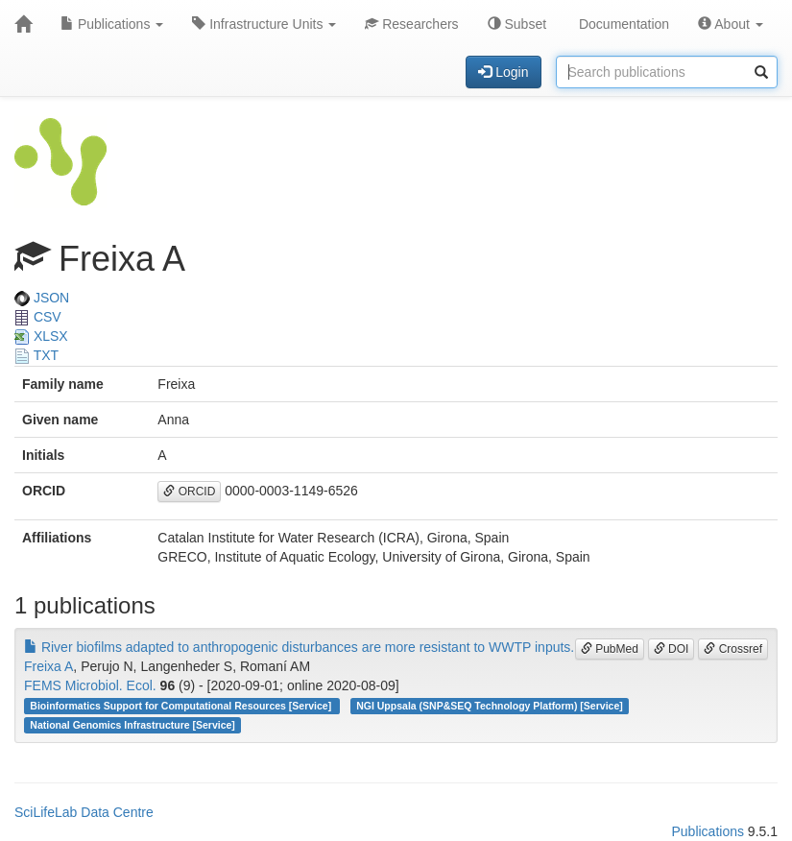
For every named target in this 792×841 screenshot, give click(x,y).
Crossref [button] (733, 649)
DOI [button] (671, 649)
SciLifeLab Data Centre (84, 812)
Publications (111, 24)
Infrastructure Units (264, 24)
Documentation (622, 24)
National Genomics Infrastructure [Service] (132, 725)
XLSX (41, 336)
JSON (41, 297)
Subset (517, 24)
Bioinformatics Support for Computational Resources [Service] (182, 705)
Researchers (411, 24)
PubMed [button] (609, 649)
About (730, 24)
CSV (37, 316)
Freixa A (48, 666)
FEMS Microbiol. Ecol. (90, 685)
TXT (36, 355)
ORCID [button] (189, 491)
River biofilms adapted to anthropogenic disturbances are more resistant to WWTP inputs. (299, 647)
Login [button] (503, 72)
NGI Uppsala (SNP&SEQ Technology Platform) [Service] (489, 705)
